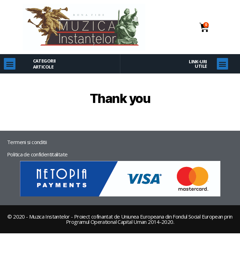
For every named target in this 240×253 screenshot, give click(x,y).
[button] (10, 64)
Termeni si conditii (27, 141)
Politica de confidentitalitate (37, 154)
